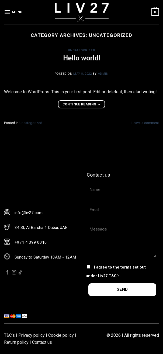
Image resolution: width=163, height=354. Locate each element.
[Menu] (13, 12)
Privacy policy (31, 335)
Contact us (42, 342)
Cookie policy (61, 335)
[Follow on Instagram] (14, 272)
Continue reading (82, 104)
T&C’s (9, 335)
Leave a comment (145, 123)
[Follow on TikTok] (20, 272)
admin (103, 73)
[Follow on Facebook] (7, 272)
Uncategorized (81, 50)
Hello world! (81, 58)
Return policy (16, 342)
